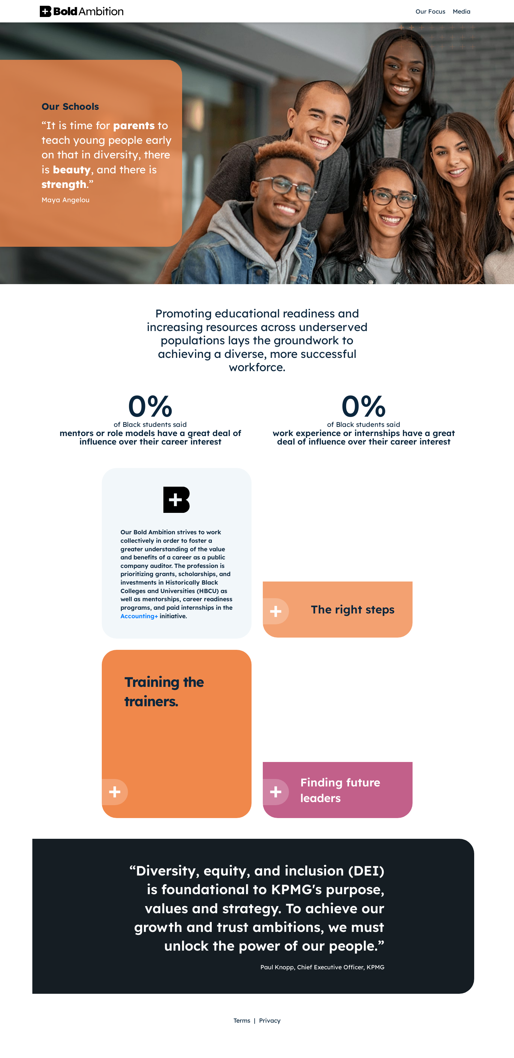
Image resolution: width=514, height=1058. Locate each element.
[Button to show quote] (276, 611)
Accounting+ (139, 616)
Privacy (269, 1020)
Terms (242, 1020)
